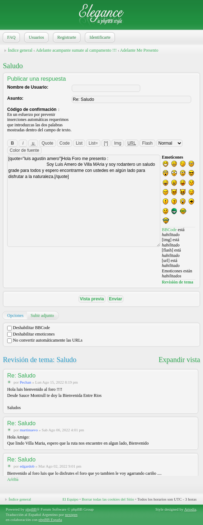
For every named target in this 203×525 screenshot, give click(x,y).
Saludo (13, 66)
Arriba (12, 479)
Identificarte (99, 37)
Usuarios (35, 37)
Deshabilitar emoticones (31, 334)
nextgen (71, 514)
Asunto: (15, 98)
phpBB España (50, 519)
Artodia (190, 509)
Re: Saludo (21, 375)
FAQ (10, 37)
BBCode (169, 229)
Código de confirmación (31, 109)
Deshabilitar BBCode (28, 327)
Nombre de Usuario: (27, 87)
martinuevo (29, 430)
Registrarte (66, 37)
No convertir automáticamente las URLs (44, 340)
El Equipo (70, 499)
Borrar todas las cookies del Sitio (108, 499)
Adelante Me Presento (139, 50)
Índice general (20, 50)
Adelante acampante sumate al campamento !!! (76, 50)
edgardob (27, 466)
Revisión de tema (177, 282)
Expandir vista (179, 360)
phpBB (31, 509)
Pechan (25, 382)
